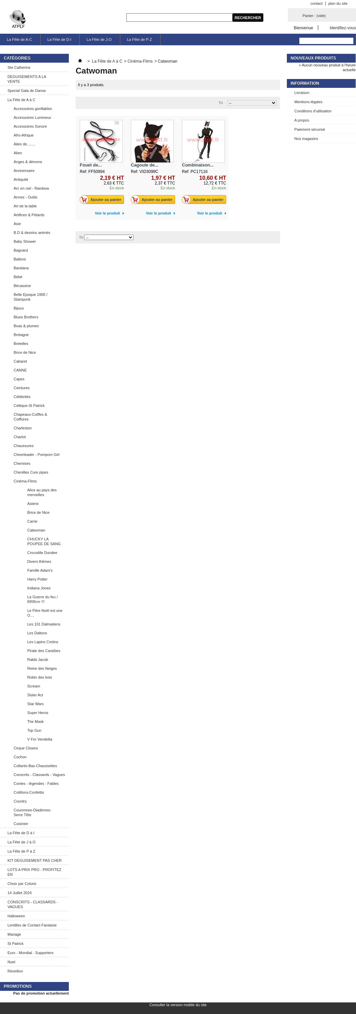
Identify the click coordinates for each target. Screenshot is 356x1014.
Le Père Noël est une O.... (44, 612)
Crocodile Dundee (42, 553)
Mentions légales (308, 102)
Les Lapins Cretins (42, 642)
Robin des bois (39, 677)
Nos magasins (306, 139)
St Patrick (15, 943)
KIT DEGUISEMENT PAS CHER (34, 860)
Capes (19, 379)
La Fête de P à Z (21, 851)
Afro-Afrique (24, 135)
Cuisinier (21, 824)
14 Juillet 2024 (19, 893)
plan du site (337, 3)
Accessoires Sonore (30, 126)
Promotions (18, 986)
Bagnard (21, 250)
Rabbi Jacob (37, 659)
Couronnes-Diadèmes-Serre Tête (32, 812)
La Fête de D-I (59, 39)
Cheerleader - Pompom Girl (37, 455)
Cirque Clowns (26, 748)
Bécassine (22, 286)
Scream (33, 686)
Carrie (32, 521)
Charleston (23, 428)
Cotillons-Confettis (29, 792)
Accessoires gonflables (33, 109)
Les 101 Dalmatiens (43, 624)
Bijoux (19, 308)
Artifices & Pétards (29, 215)
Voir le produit (107, 213)
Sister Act (35, 695)
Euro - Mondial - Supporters (30, 953)
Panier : (314, 16)
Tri (221, 103)
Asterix (33, 504)
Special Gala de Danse (26, 91)
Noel (11, 962)
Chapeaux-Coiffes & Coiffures (30, 416)
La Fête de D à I (20, 833)
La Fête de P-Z (139, 39)
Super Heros (37, 713)
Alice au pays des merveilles (42, 492)
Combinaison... (198, 165)
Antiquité (21, 179)
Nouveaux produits (313, 58)
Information (305, 83)
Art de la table (25, 206)
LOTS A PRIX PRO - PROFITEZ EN (34, 872)
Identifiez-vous (343, 28)
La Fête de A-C (19, 39)
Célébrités (22, 397)
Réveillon (15, 971)
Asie (17, 224)
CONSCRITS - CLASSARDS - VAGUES (32, 904)
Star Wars (35, 704)
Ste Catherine (18, 67)
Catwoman (36, 530)
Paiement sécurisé (309, 129)
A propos (301, 120)
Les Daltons (37, 633)
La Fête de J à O (21, 842)
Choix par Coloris (21, 884)
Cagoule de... (144, 165)
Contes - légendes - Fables (36, 783)
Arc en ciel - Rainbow (31, 188)
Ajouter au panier (102, 199)
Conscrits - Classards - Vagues (39, 775)
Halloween (16, 916)
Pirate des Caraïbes (43, 651)
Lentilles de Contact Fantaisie (32, 925)
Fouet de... (91, 165)
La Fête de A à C (21, 100)
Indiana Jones (39, 588)
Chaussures (24, 446)
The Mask (35, 721)
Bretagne (21, 335)
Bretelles (21, 344)
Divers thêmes (39, 561)
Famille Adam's (39, 570)
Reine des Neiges (42, 668)
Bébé (18, 277)
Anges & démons (28, 162)
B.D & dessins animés (32, 233)
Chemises (22, 463)
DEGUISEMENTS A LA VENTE (26, 79)
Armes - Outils (25, 197)
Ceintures (22, 388)
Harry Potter (37, 579)
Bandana (21, 268)
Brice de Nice (25, 352)
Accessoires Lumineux (32, 117)
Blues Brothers (26, 317)
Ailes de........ (24, 144)
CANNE (20, 370)
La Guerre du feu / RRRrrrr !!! (42, 599)
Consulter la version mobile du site (177, 1005)
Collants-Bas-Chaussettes (35, 766)
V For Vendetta (39, 739)
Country (20, 801)
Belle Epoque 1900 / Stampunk (30, 296)
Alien (18, 153)
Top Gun (34, 730)
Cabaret (20, 361)
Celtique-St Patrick (29, 405)
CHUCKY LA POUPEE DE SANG (44, 541)
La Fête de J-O (99, 39)
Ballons (20, 259)
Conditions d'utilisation (312, 111)
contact (316, 3)
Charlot (20, 437)
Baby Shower (25, 241)
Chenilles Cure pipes (31, 472)
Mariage (14, 934)
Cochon (20, 757)
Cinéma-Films (25, 481)
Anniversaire (24, 171)
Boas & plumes (26, 326)
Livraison (301, 93)
